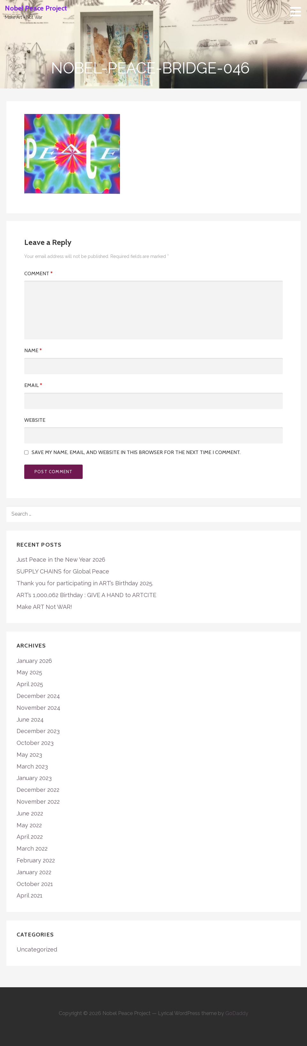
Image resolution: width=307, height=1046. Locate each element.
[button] (297, 11)
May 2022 (29, 825)
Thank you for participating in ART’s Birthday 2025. (85, 583)
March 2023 (32, 766)
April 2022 (30, 836)
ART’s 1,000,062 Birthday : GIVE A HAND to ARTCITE (86, 595)
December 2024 (38, 696)
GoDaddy (236, 1013)
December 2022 (38, 789)
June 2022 (30, 813)
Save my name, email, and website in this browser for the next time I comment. (136, 452)
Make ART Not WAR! (44, 606)
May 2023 (29, 754)
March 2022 (32, 848)
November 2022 (38, 801)
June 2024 (30, 719)
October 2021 (35, 884)
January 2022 (34, 872)
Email (33, 385)
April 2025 (30, 684)
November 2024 (38, 707)
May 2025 (29, 672)
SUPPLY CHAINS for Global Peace (63, 571)
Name (33, 350)
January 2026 (34, 660)
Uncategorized (37, 949)
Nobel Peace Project (36, 8)
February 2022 (36, 860)
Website (34, 420)
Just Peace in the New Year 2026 (61, 559)
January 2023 (34, 778)
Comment (38, 273)
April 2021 (29, 895)
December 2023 (38, 731)
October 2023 (35, 742)
